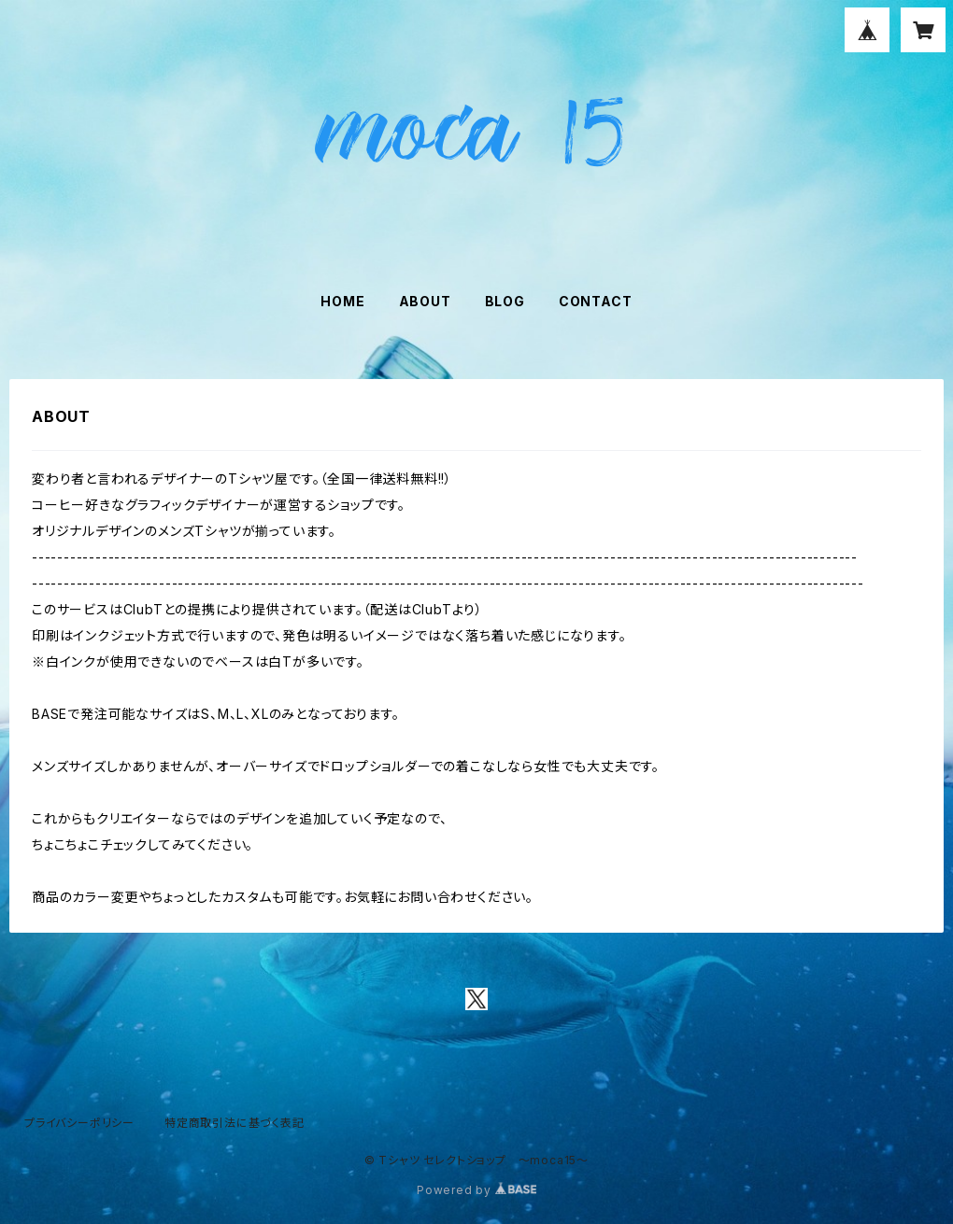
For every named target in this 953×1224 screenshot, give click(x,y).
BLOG (505, 301)
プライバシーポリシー (79, 1123)
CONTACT (596, 301)
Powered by (476, 1190)
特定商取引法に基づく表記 (234, 1123)
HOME (342, 301)
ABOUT (425, 301)
